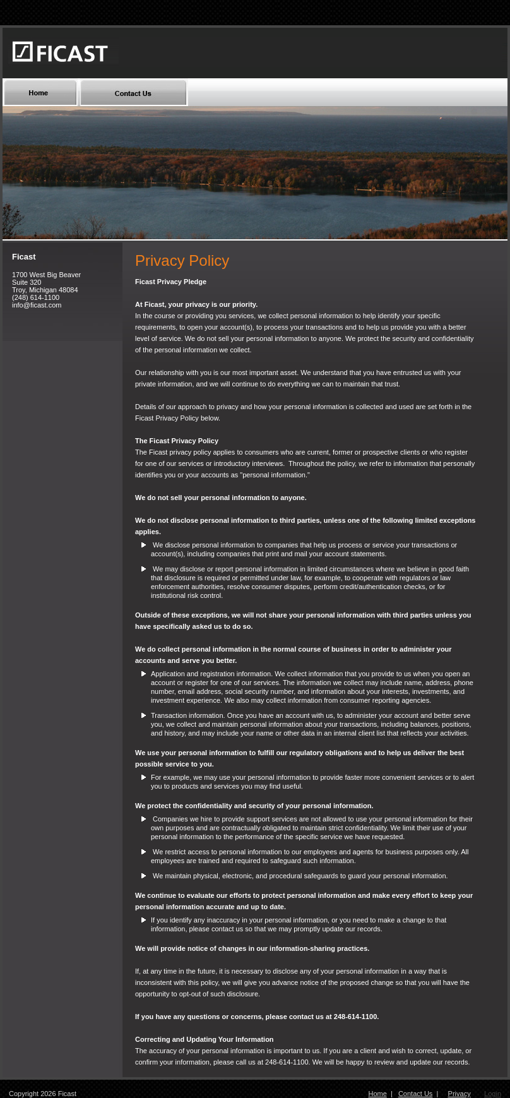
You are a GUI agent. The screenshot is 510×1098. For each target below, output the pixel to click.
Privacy (459, 1093)
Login (492, 1093)
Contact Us (415, 1093)
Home (377, 1093)
